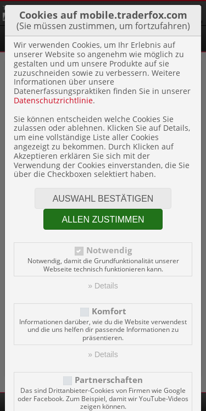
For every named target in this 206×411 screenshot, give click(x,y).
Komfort (109, 311)
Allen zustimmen (103, 219)
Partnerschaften (109, 380)
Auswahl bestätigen (103, 198)
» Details (103, 285)
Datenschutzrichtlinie (53, 100)
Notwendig (109, 250)
